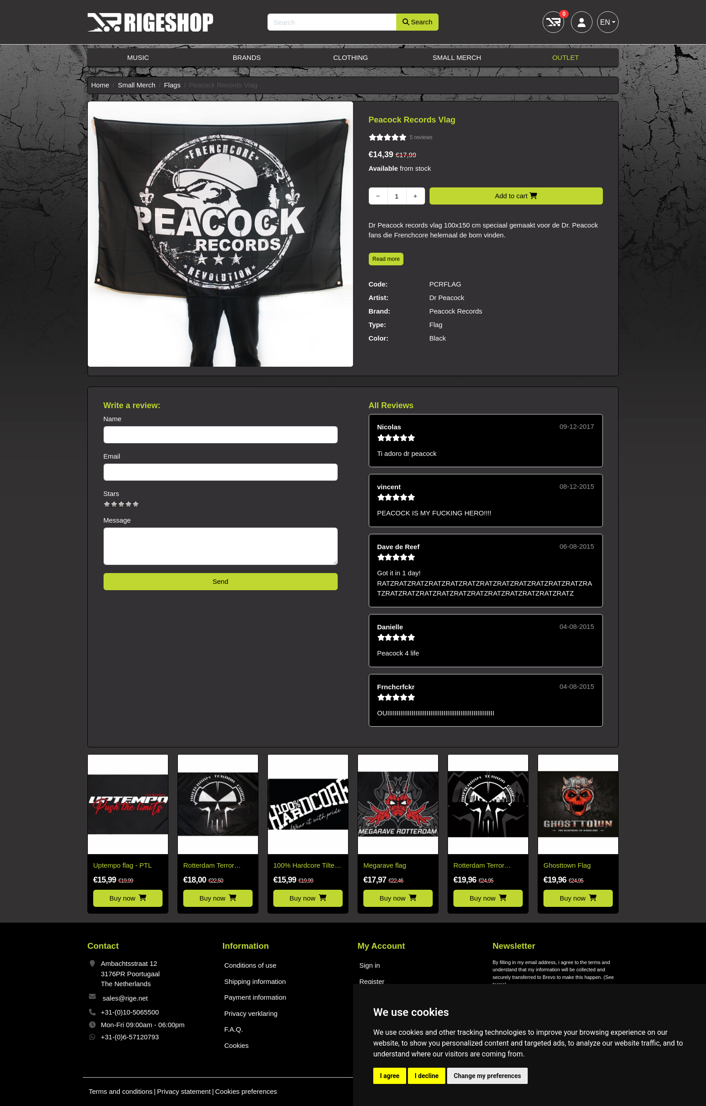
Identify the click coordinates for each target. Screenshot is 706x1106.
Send (220, 581)
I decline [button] (427, 1075)
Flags (172, 85)
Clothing (350, 57)
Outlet (565, 57)
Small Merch (457, 57)
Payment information (255, 997)
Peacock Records (456, 311)
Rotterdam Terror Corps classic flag (209, 866)
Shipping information (255, 981)
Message (117, 520)
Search (418, 22)
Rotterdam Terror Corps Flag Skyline (481, 866)
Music (138, 57)
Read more (386, 259)
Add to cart (516, 196)
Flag (436, 324)
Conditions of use (250, 965)
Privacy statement (184, 1091)
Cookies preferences (246, 1091)
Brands (247, 57)
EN (605, 22)
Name (113, 419)
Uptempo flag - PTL (122, 865)
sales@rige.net (125, 998)
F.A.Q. (233, 1029)
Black (438, 338)
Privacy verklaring (250, 1013)
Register (372, 981)
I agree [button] (389, 1075)
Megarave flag (384, 865)
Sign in (369, 965)
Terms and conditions (121, 1091)
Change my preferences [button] (487, 1075)
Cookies (236, 1045)
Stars (111, 493)
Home (100, 85)
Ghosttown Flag (567, 865)
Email (112, 456)
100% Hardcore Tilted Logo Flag (305, 866)
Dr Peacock (447, 297)
